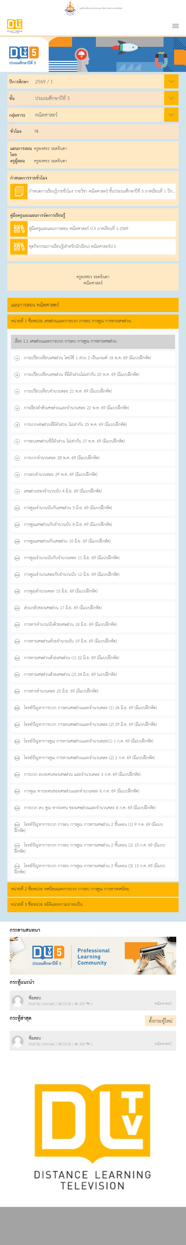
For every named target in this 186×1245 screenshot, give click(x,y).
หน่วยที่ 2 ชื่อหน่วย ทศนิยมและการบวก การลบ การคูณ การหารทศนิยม (70, 889)
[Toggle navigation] (175, 19)
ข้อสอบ (35, 998)
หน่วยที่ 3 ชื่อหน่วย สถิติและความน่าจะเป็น (47, 904)
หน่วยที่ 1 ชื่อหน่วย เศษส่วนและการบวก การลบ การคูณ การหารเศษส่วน (71, 321)
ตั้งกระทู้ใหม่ (160, 1021)
